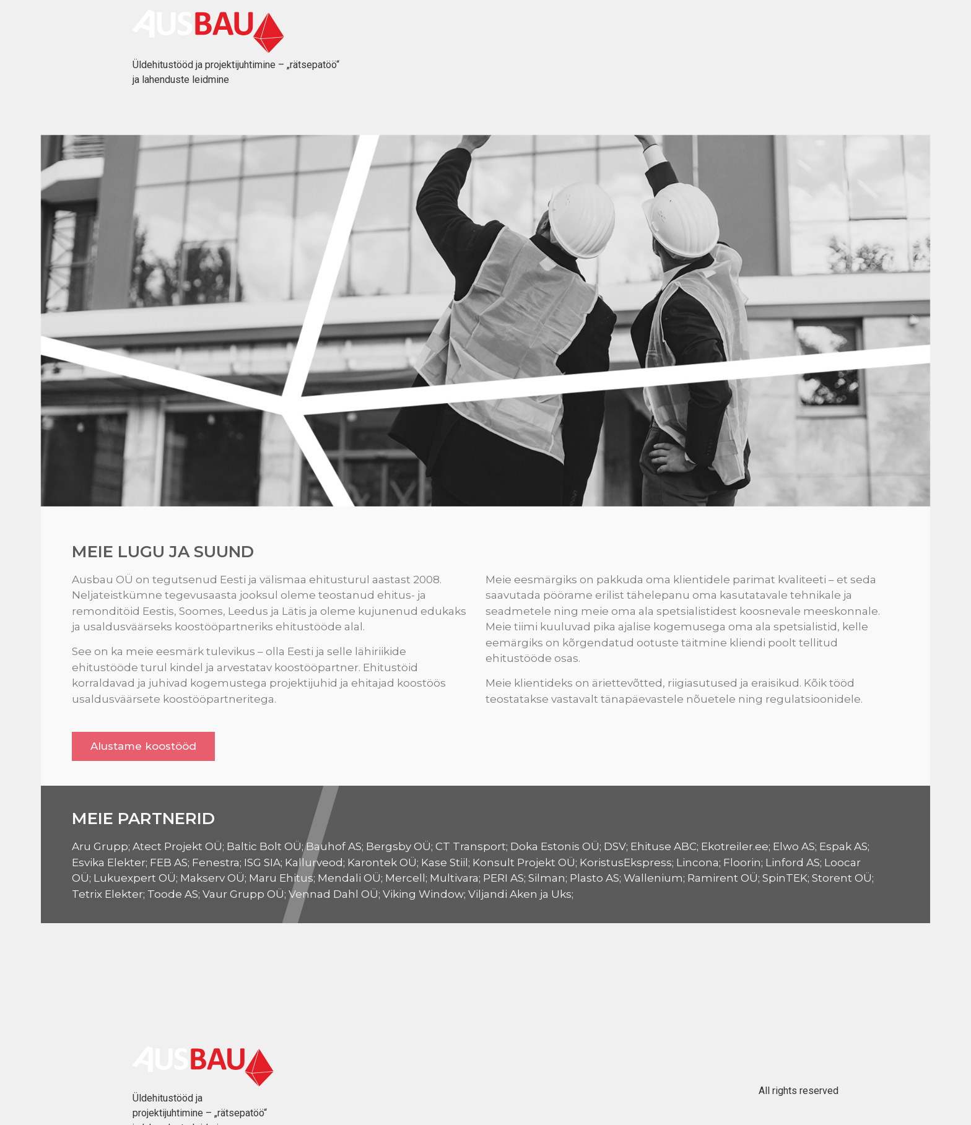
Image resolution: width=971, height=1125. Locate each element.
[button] (143, 746)
